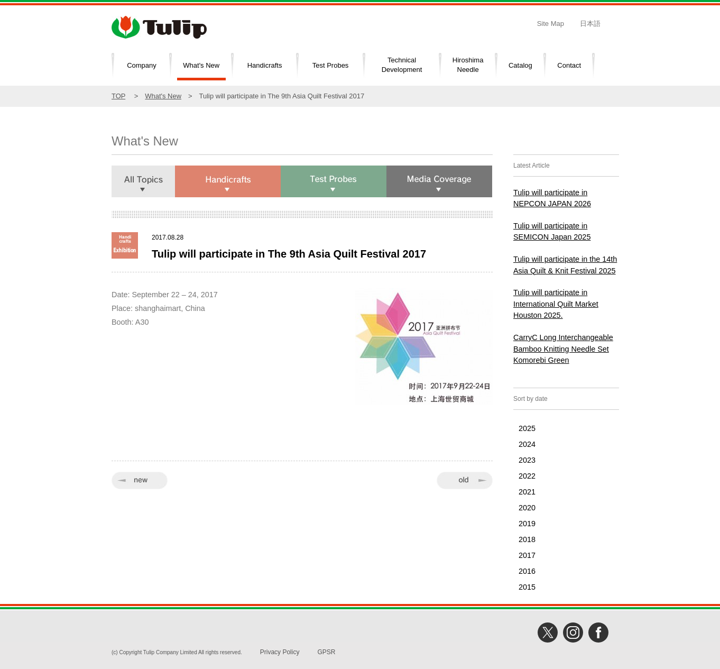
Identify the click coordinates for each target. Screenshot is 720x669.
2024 (527, 444)
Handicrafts (264, 65)
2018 (527, 539)
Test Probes (330, 65)
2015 (527, 587)
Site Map (550, 24)
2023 (527, 460)
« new (140, 480)
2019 (527, 523)
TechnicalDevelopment (402, 65)
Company (141, 65)
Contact (569, 65)
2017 (527, 555)
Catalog (520, 65)
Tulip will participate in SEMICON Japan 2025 (551, 232)
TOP (118, 96)
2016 (527, 571)
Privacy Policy (280, 652)
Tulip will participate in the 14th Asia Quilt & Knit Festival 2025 (565, 265)
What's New (201, 65)
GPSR (326, 652)
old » (465, 480)
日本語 (590, 24)
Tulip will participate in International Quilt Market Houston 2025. (555, 303)
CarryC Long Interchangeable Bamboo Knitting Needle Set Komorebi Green (563, 348)
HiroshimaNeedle (468, 65)
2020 (527, 507)
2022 (527, 476)
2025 (527, 428)
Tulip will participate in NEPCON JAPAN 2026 (552, 198)
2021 (527, 492)
